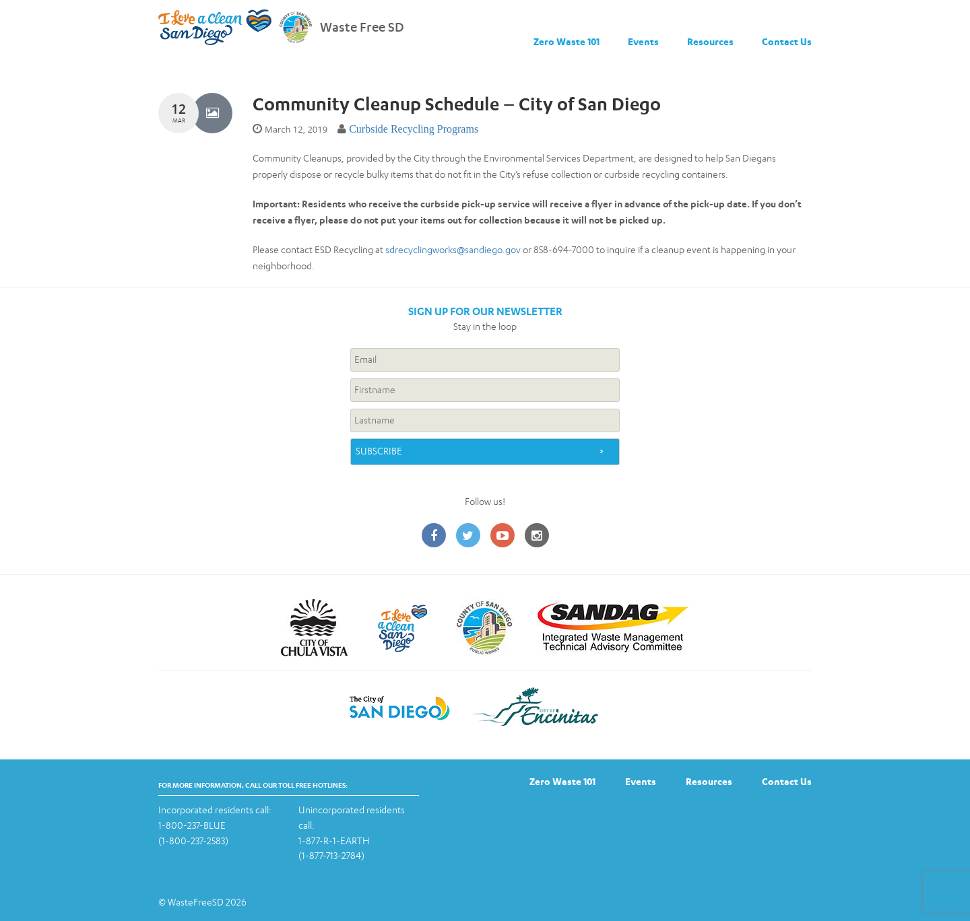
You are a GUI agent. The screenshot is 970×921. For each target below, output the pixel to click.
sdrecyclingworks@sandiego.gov (453, 249)
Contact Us (787, 41)
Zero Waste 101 (567, 41)
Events (643, 41)
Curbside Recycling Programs (413, 129)
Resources (710, 41)
